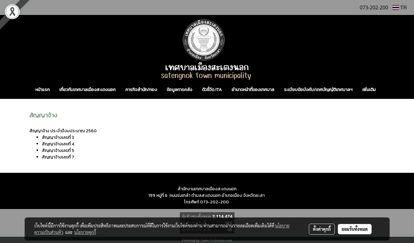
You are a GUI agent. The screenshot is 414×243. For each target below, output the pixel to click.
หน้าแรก (42, 89)
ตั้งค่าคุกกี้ (322, 229)
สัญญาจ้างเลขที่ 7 (58, 157)
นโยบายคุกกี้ (85, 232)
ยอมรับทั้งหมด (355, 229)
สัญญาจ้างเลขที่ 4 (58, 144)
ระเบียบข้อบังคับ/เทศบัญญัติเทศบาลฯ (318, 89)
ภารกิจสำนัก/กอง (141, 89)
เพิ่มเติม (369, 89)
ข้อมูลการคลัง (179, 89)
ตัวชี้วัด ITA (212, 89)
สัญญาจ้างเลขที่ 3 (58, 137)
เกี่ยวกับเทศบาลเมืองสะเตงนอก (87, 89)
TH (399, 7)
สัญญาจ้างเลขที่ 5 (58, 150)
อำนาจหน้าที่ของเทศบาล (252, 89)
